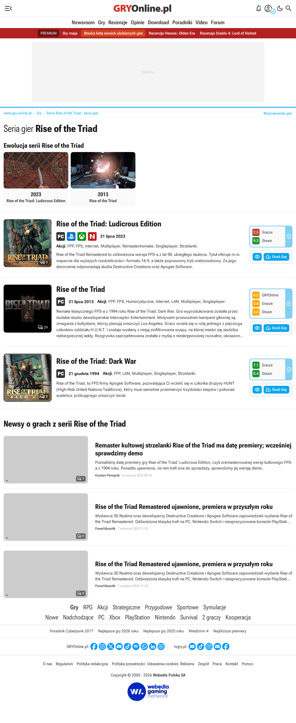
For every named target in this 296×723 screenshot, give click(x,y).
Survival (188, 617)
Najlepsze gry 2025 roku (163, 631)
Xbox (114, 617)
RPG (88, 607)
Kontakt (232, 663)
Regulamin (64, 663)
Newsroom (83, 22)
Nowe (51, 617)
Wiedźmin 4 (199, 631)
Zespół (203, 663)
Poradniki (182, 22)
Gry (101, 22)
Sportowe (187, 607)
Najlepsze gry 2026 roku (118, 631)
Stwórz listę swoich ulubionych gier (113, 33)
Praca (217, 663)
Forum (218, 22)
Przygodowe (158, 607)
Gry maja (70, 33)
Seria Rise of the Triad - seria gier (72, 113)
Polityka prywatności (128, 663)
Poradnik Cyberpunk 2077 (71, 631)
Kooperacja (238, 617)
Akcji (102, 607)
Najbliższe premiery (229, 631)
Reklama (187, 663)
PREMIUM (49, 33)
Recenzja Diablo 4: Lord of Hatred (228, 33)
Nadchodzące (78, 617)
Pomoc (247, 663)
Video (202, 22)
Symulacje (214, 607)
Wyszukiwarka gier (277, 113)
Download (158, 22)
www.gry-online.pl (18, 113)
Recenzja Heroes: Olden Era (172, 33)
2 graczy (211, 617)
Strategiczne (126, 607)
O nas (47, 663)
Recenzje (118, 22)
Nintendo (165, 617)
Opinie (138, 22)
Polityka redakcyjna (92, 663)
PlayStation (137, 617)
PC (101, 617)
